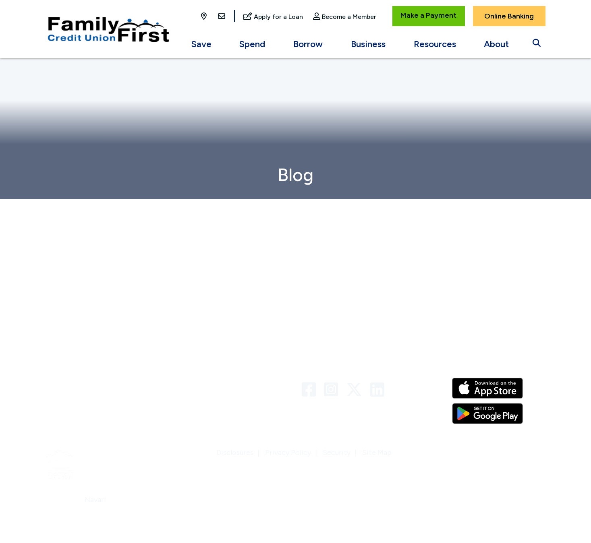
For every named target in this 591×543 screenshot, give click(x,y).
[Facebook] (311, 389)
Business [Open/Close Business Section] (368, 44)
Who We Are (66, 368)
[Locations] (204, 17)
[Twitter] (356, 389)
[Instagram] (333, 389)
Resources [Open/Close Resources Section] (435, 44)
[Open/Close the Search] (536, 41)
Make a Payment (428, 15)
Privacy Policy (288, 452)
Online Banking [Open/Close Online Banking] (509, 16)
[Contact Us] (221, 17)
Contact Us (193, 368)
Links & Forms (196, 384)
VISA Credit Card (202, 400)
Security (336, 452)
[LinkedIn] (377, 389)
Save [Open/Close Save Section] (201, 44)
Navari (95, 499)
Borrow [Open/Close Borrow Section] (308, 44)
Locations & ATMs (75, 400)
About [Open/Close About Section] (496, 44)
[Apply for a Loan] (273, 17)
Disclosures (234, 452)
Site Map (377, 452)
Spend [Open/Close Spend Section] (252, 44)
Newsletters (66, 384)
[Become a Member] (344, 17)
